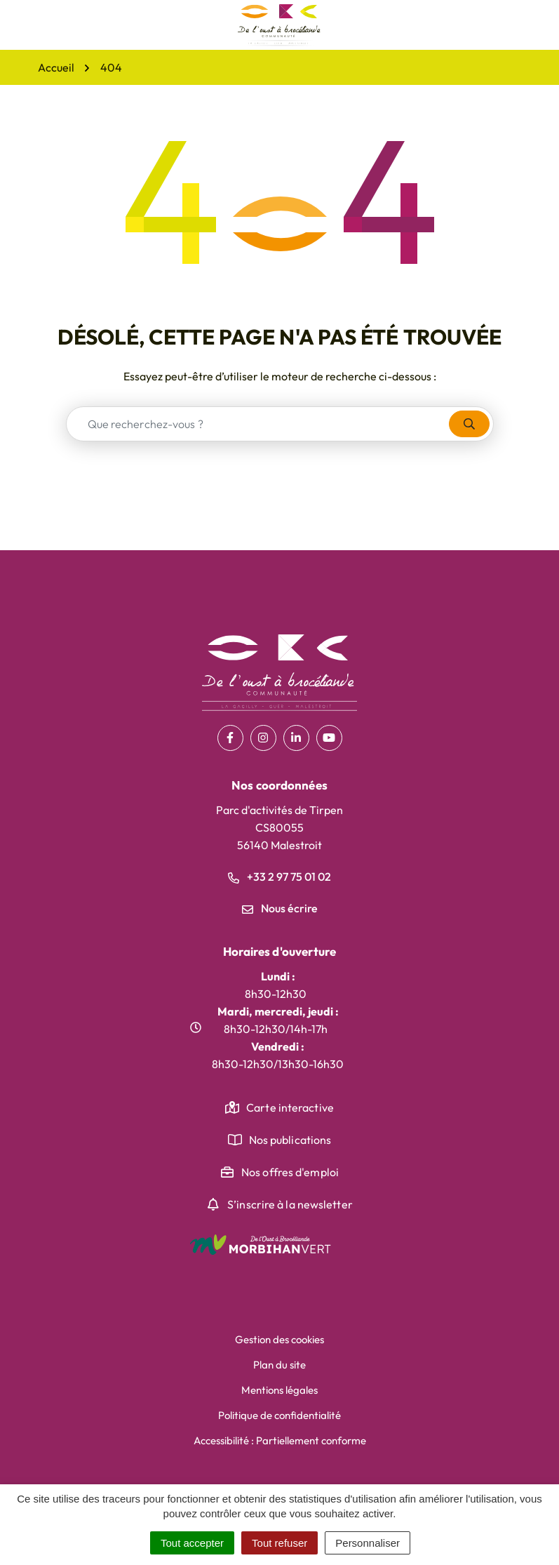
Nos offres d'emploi (290, 1172)
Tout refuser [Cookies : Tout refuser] (279, 1543)
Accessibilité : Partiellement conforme (280, 1440)
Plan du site (279, 1364)
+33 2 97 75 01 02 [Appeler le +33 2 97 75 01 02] (279, 877)
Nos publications (290, 1140)
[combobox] (258, 424)
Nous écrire (280, 908)
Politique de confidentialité (279, 1415)
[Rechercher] (469, 424)
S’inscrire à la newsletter (290, 1204)
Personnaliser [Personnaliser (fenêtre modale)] (367, 1543)
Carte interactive (290, 1107)
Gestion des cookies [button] (279, 1339)
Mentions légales (279, 1390)
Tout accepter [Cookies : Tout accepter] (192, 1543)
